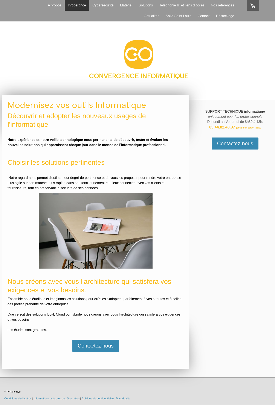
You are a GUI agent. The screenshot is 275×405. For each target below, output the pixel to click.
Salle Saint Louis (178, 16)
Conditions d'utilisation (18, 398)
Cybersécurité (103, 5)
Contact (203, 16)
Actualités (151, 16)
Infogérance (77, 5)
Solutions (146, 5)
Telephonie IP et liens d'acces (181, 5)
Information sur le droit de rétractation (56, 398)
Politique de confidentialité (98, 398)
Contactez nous (96, 346)
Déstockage (225, 16)
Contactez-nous (235, 143)
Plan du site (123, 398)
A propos (54, 5)
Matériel (126, 5)
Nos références (222, 5)
